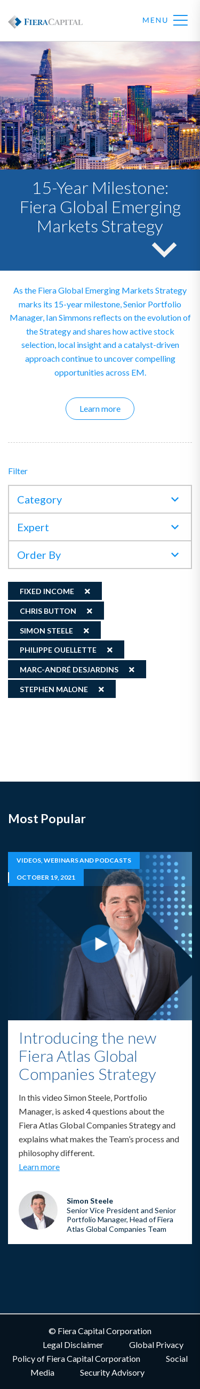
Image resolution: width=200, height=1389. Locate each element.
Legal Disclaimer (73, 1344)
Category (39, 499)
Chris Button (48, 610)
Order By (39, 554)
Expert (33, 527)
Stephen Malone (54, 689)
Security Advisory (112, 1372)
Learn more (106, 408)
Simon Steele (46, 630)
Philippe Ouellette (58, 649)
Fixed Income (47, 591)
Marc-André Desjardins (69, 669)
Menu (165, 20)
